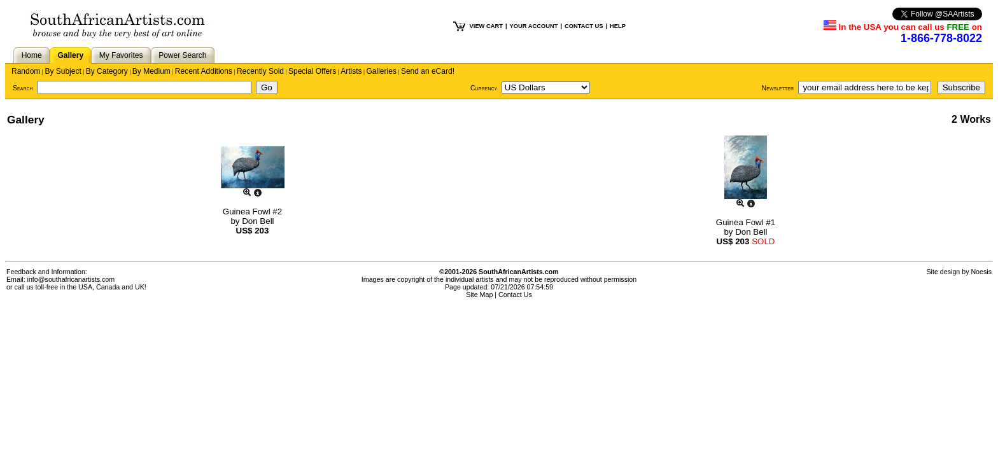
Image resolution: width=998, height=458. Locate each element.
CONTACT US (584, 26)
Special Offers (312, 71)
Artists (351, 71)
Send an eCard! (427, 71)
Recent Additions (203, 71)
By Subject (63, 71)
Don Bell (258, 221)
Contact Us (515, 294)
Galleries (382, 71)
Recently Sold (260, 71)
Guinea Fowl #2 (252, 211)
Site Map (479, 294)
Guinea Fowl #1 (745, 222)
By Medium (151, 71)
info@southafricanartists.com (71, 279)
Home (32, 55)
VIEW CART (486, 26)
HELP (618, 26)
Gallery (70, 55)
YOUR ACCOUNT (534, 26)
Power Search (182, 55)
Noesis (981, 271)
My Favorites (121, 55)
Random (25, 71)
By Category (107, 71)
